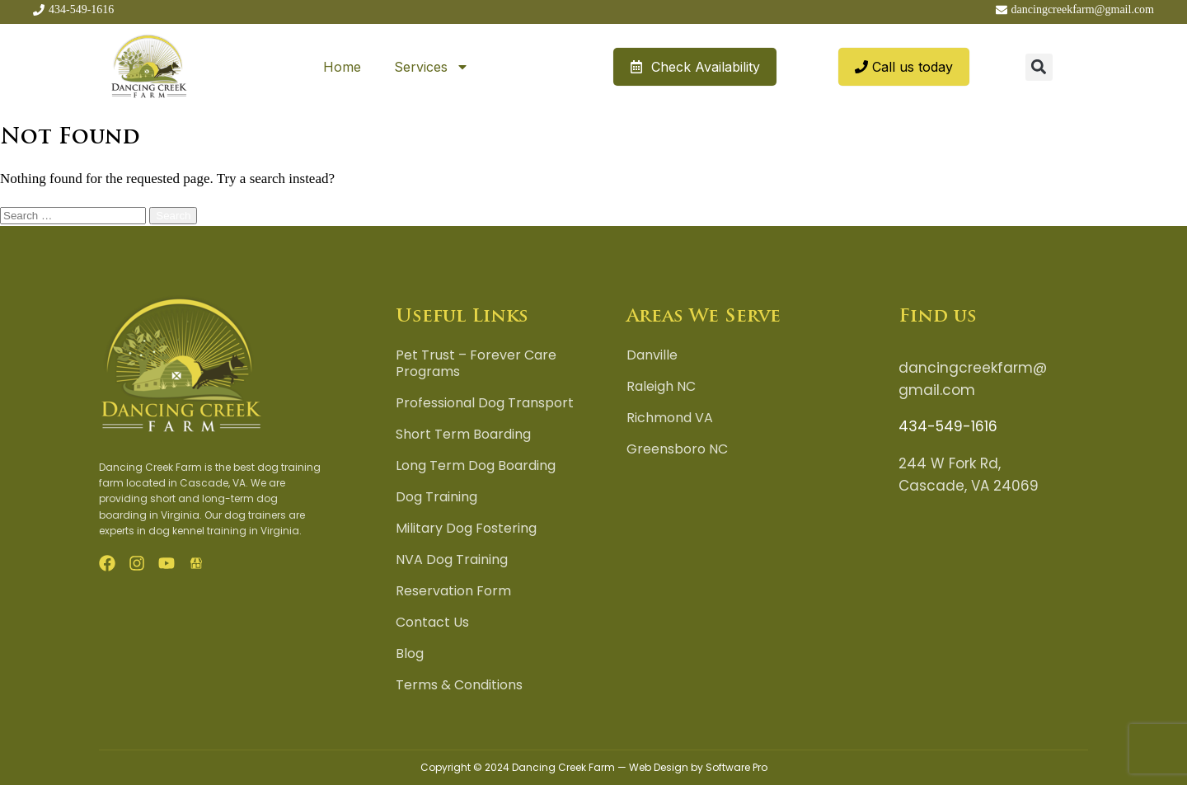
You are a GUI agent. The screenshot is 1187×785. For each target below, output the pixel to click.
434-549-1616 (947, 426)
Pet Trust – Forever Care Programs (476, 363)
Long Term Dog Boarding (476, 466)
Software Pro (736, 767)
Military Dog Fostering (466, 528)
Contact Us (432, 622)
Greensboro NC (677, 449)
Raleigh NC (661, 386)
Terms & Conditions (459, 685)
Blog (410, 654)
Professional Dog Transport (485, 403)
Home (342, 67)
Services (431, 67)
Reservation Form (453, 591)
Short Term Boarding (463, 434)
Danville (652, 355)
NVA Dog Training (452, 560)
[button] (1039, 67)
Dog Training (436, 497)
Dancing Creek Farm (563, 767)
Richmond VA (669, 418)
